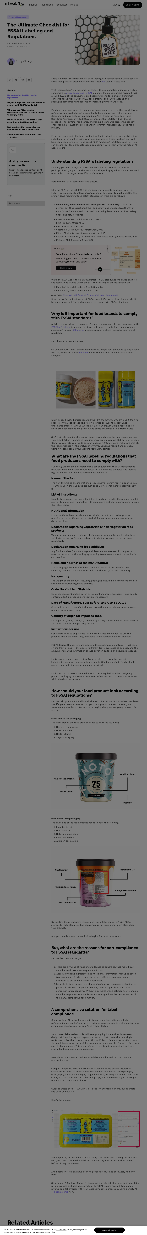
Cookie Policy (61, 1229)
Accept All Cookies (109, 1230)
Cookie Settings (9, 1232)
